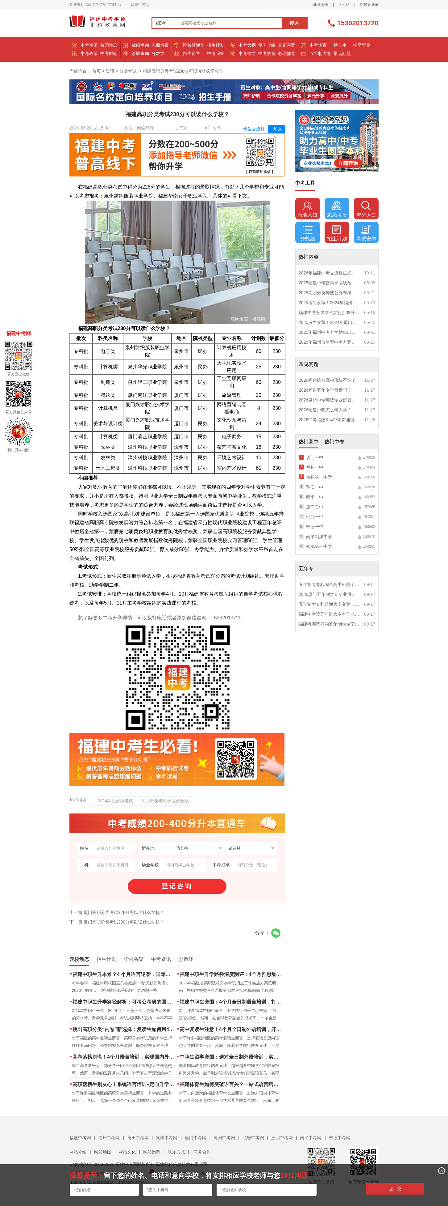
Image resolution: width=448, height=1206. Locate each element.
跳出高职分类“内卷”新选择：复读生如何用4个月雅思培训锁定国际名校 (124, 1029)
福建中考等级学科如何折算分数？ (329, 312)
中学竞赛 (362, 45)
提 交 (395, 1189)
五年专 (306, 568)
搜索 (294, 23)
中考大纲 (247, 45)
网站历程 (151, 1151)
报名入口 (307, 209)
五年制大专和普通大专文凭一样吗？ (329, 604)
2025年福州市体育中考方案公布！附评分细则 (329, 342)
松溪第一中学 (319, 546)
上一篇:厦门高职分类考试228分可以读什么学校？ (116, 912)
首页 (96, 71)
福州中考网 (109, 1137)
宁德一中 (314, 526)
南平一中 (314, 497)
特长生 (340, 45)
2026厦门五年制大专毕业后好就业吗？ (329, 594)
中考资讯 (89, 45)
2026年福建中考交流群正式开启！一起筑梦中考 (329, 272)
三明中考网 (282, 1137)
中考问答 (215, 53)
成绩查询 (140, 45)
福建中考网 (80, 1137)
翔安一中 (314, 487)
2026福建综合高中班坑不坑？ (327, 380)
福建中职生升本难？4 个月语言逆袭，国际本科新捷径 (124, 974)
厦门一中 (314, 457)
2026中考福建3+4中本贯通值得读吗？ (329, 419)
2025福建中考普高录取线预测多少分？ (329, 282)
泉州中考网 (166, 1137)
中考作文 (247, 53)
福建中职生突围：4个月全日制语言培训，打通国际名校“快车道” (231, 1001)
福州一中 (314, 467)
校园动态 (109, 45)
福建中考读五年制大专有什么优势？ (329, 614)
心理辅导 (286, 53)
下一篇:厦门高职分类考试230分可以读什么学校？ (116, 921)
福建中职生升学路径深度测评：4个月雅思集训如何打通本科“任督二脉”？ (231, 974)
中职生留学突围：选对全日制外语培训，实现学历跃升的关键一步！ (231, 1056)
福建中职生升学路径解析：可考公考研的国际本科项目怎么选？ (124, 1001)
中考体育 (318, 45)
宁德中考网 (340, 1137)
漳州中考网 (224, 1137)
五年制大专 (320, 53)
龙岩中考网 (253, 1137)
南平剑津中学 (319, 536)
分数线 (157, 53)
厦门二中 (314, 506)
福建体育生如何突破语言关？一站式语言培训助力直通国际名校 (231, 1084)
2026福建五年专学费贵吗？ (325, 390)
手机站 (344, 4)
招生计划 (215, 45)
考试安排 (366, 233)
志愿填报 (160, 45)
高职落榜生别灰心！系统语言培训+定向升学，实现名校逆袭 (124, 1084)
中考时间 (109, 53)
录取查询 (140, 53)
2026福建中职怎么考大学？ (325, 409)
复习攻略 (267, 45)
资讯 (110, 71)
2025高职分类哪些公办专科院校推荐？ (329, 292)
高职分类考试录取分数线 (165, 800)
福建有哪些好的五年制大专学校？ (329, 624)
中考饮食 (267, 53)
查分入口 (366, 209)
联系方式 (176, 1151)
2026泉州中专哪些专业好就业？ (329, 399)
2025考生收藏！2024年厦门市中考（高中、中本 (329, 322)
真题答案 (286, 45)
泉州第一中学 (319, 477)
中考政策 (89, 53)
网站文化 (127, 1151)
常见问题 (342, 53)
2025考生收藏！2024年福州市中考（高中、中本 (329, 302)
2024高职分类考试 (115, 800)
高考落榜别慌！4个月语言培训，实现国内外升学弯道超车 (124, 1056)
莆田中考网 (138, 1137)
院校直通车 (369, 4)
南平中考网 (310, 1137)
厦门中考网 (195, 1137)
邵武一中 (314, 516)
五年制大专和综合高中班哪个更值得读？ (329, 584)
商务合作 (320, 4)
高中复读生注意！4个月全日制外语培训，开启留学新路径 (231, 1029)
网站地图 (102, 1151)
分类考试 (128, 71)
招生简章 (191, 53)
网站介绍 (78, 1151)
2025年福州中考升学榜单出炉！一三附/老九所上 (329, 332)
